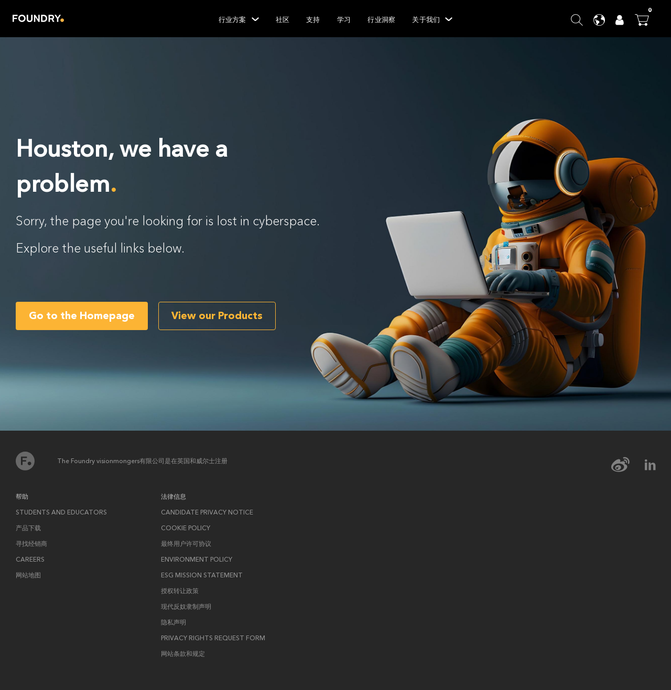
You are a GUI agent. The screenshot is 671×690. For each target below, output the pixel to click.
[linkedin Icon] (650, 465)
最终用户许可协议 (186, 543)
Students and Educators (61, 512)
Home (38, 18)
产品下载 (28, 528)
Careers (30, 559)
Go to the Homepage (82, 316)
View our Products (217, 316)
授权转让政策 (180, 591)
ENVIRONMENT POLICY (196, 559)
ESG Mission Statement (202, 575)
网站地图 (28, 575)
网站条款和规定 (183, 654)
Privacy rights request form (213, 638)
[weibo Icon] (627, 465)
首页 (25, 461)
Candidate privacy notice (207, 512)
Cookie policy (185, 528)
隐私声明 (173, 622)
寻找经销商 (31, 543)
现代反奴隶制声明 (186, 606)
